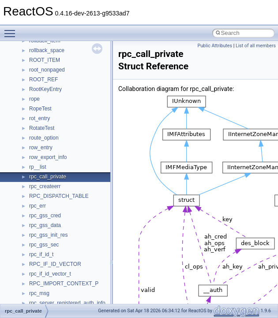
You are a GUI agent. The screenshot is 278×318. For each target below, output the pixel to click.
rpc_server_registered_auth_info (67, 303)
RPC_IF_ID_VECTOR (55, 264)
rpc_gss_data (45, 225)
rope (34, 99)
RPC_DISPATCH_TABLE (59, 196)
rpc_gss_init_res (48, 235)
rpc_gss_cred (45, 215)
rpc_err (37, 206)
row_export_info (48, 157)
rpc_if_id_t (41, 254)
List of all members (256, 46)
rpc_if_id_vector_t (50, 274)
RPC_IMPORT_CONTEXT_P (63, 283)
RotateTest (41, 128)
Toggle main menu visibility (11, 29)
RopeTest (40, 109)
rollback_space (46, 50)
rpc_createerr (44, 186)
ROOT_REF (43, 79)
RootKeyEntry (45, 89)
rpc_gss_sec (44, 245)
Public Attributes (214, 46)
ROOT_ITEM (44, 60)
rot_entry (39, 118)
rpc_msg (39, 293)
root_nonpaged (47, 70)
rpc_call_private (47, 177)
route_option (44, 138)
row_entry (41, 147)
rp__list (37, 167)
